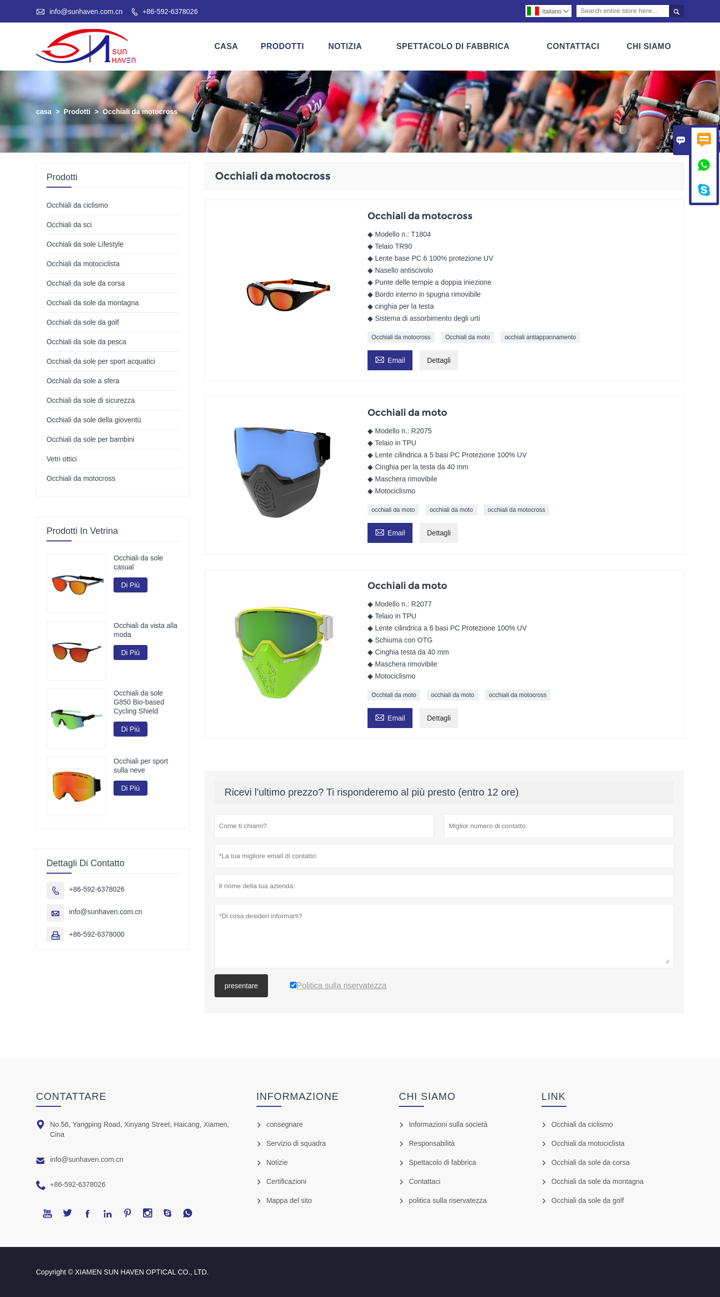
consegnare (284, 1124)
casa (44, 112)
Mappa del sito (289, 1200)
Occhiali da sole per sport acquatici (100, 361)
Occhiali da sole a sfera (83, 381)
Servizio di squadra (296, 1143)
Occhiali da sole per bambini (90, 439)
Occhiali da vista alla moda (146, 630)
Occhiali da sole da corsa (85, 283)
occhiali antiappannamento (540, 337)
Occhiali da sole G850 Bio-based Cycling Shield (139, 703)
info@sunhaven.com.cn (86, 12)
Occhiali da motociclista (83, 264)
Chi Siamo (648, 46)
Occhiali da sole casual (138, 562)
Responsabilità (432, 1143)
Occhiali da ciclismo (77, 205)
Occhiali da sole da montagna (92, 303)
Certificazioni (286, 1181)
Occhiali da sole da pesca (86, 342)
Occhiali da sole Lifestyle (85, 244)
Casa (226, 46)
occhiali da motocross (516, 510)
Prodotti (282, 46)
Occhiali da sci (69, 225)
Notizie (277, 1162)
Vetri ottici (61, 459)
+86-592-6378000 (96, 934)
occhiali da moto (393, 510)
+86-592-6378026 (170, 12)
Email (390, 359)
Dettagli (438, 360)
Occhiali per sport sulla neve (141, 765)
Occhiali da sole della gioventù (93, 420)
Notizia (345, 46)
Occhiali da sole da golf (82, 322)
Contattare (71, 1096)
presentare (241, 986)
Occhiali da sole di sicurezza (90, 400)
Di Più (130, 585)
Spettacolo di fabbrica (442, 1162)
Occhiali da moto (467, 337)
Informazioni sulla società (448, 1124)
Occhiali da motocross (401, 337)
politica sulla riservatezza (448, 1200)
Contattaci (573, 46)
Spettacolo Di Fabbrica (453, 46)
